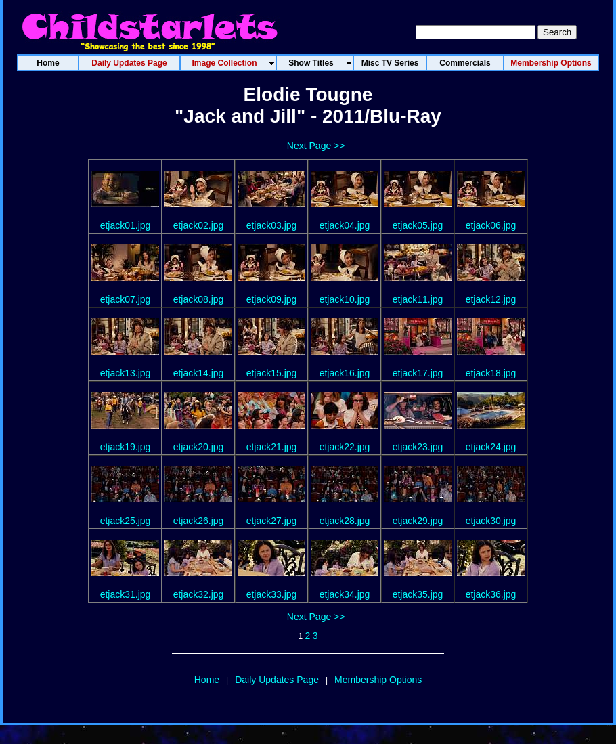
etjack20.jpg (198, 446)
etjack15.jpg (271, 373)
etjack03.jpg (271, 225)
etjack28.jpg (345, 520)
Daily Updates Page (277, 679)
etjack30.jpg (491, 520)
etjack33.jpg (271, 594)
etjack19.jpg (125, 446)
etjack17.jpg (418, 373)
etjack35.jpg (418, 594)
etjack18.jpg (491, 373)
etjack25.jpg (125, 520)
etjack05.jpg (418, 225)
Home (206, 679)
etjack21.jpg (271, 446)
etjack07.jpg (125, 299)
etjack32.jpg (198, 594)
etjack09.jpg (271, 299)
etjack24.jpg (491, 446)
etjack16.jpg (345, 373)
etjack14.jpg (198, 373)
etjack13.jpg (125, 373)
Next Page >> (316, 145)
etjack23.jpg (418, 446)
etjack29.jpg (418, 520)
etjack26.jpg (198, 520)
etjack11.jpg (418, 299)
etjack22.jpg (345, 446)
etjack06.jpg (491, 225)
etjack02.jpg (198, 225)
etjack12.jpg (491, 299)
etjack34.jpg (345, 594)
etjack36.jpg (491, 594)
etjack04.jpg (345, 225)
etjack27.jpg (271, 520)
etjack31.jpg (125, 594)
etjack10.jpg (345, 299)
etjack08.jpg (198, 299)
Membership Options (378, 679)
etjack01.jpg (125, 225)
